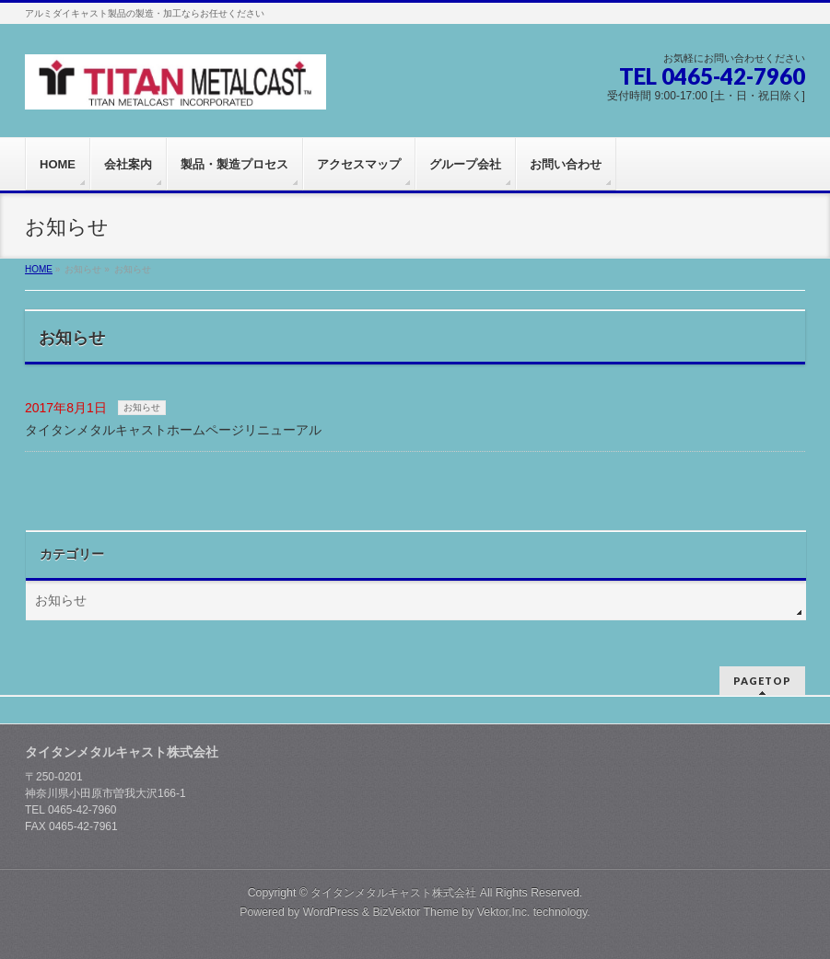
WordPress (331, 912)
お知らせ (141, 407)
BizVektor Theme (415, 912)
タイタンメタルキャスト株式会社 (393, 892)
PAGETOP (762, 681)
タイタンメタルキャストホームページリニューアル (173, 429)
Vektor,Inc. (504, 912)
